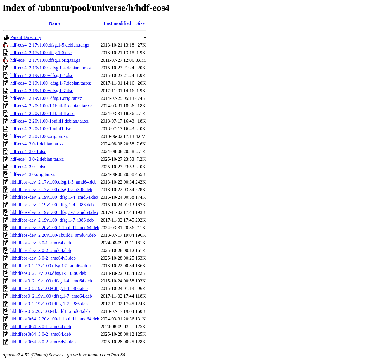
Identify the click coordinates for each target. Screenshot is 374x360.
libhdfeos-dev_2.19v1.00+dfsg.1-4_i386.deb (52, 204)
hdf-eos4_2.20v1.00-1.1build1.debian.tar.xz (51, 105)
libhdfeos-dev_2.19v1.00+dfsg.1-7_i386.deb (52, 219)
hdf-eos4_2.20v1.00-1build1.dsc (40, 128)
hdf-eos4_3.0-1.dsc (28, 151)
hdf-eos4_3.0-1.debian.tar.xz (37, 143)
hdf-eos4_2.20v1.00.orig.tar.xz (39, 136)
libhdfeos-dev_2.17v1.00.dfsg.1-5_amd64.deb (53, 181)
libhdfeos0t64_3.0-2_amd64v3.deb (43, 341)
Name (54, 23)
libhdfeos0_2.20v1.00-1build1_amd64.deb (50, 311)
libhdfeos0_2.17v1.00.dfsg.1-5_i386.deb (48, 273)
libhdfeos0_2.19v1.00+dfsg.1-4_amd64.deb (51, 280)
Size (140, 23)
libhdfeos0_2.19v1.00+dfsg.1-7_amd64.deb (51, 296)
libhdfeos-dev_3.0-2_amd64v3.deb (43, 258)
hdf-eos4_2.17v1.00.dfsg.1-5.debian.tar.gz (49, 44)
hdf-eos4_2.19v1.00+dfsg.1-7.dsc (41, 90)
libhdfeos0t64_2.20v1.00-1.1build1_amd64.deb (54, 318)
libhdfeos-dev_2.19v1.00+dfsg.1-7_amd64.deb (54, 212)
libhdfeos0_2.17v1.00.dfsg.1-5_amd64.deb (50, 265)
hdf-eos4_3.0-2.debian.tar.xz (37, 159)
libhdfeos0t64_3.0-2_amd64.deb (40, 334)
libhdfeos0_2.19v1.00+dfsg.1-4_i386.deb (49, 288)
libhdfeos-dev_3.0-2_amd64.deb (40, 250)
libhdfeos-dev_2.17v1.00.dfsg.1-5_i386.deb (51, 189)
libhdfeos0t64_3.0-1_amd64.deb (40, 326)
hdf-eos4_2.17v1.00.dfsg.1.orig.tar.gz (45, 60)
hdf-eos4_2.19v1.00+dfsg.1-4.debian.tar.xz (50, 67)
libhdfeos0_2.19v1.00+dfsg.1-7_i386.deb (49, 303)
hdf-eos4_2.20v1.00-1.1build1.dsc (42, 113)
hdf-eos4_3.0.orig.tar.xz (32, 174)
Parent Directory (25, 37)
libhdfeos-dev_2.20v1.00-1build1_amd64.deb (53, 235)
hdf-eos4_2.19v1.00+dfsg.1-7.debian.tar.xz (50, 82)
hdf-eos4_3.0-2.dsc (28, 166)
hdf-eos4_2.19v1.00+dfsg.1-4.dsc (41, 75)
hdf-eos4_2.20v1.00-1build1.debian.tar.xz (49, 121)
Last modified (117, 23)
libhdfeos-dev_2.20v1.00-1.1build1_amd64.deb (54, 227)
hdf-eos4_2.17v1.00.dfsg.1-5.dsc (41, 52)
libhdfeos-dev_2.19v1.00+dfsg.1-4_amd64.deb (54, 197)
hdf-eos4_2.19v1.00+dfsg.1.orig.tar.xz (46, 98)
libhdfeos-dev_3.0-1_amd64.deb (40, 242)
